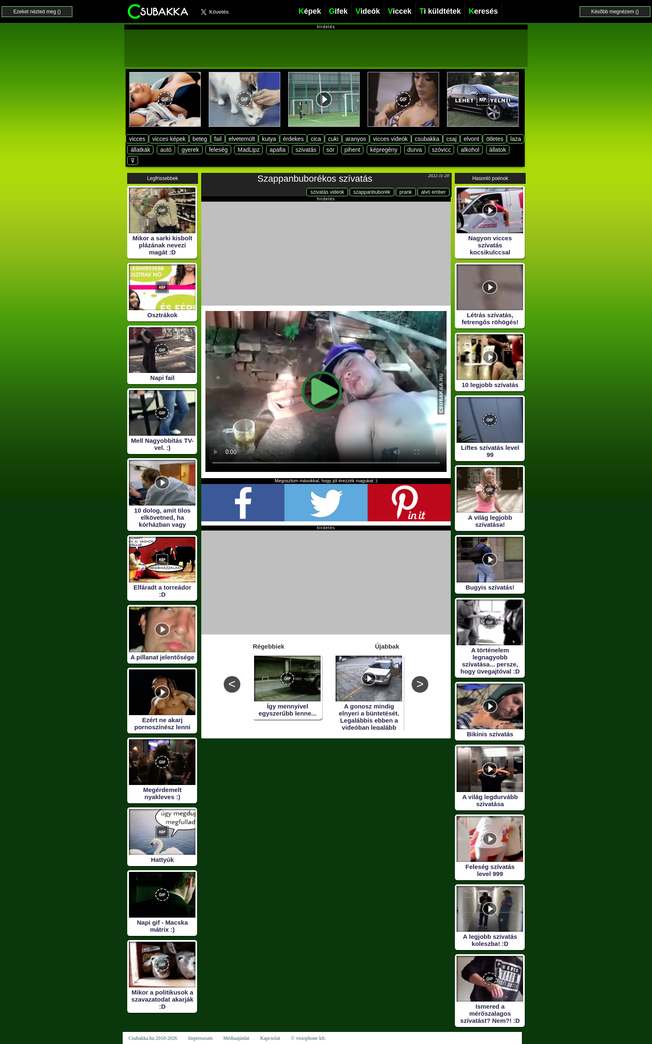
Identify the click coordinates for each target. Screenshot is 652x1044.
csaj (451, 139)
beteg (200, 139)
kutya (269, 139)
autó (165, 149)
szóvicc (441, 149)
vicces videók (390, 139)
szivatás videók (327, 192)
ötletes (494, 139)
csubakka (427, 139)
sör (330, 149)
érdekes (293, 139)
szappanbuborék (371, 192)
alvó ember (433, 192)
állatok (497, 149)
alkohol (470, 149)
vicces (137, 139)
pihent (352, 149)
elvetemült (242, 139)
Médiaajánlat (236, 1038)
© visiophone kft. (308, 1038)
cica (316, 139)
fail (218, 139)
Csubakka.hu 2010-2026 (152, 1038)
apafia (277, 149)
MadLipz (248, 149)
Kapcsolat (270, 1038)
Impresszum (200, 1038)
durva (415, 149)
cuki (333, 139)
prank (406, 192)
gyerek (190, 149)
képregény (383, 149)
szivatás (305, 149)
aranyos (356, 139)
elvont (471, 139)
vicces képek (168, 139)
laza (515, 139)
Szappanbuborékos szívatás (314, 178)
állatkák (140, 149)
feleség (218, 149)
